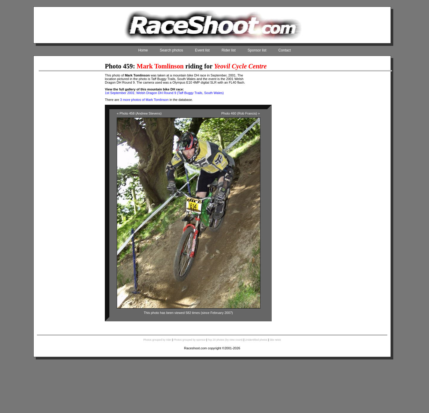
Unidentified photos (256, 339)
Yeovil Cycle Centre (240, 66)
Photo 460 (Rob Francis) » (240, 113)
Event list (202, 50)
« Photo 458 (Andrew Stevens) (139, 113)
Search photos (171, 50)
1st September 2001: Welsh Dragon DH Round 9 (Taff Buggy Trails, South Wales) (164, 93)
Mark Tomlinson (160, 66)
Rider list (229, 50)
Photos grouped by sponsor (189, 339)
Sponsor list (257, 50)
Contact (284, 50)
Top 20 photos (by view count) (225, 339)
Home (143, 50)
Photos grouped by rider (157, 339)
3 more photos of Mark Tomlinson (144, 99)
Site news (275, 339)
